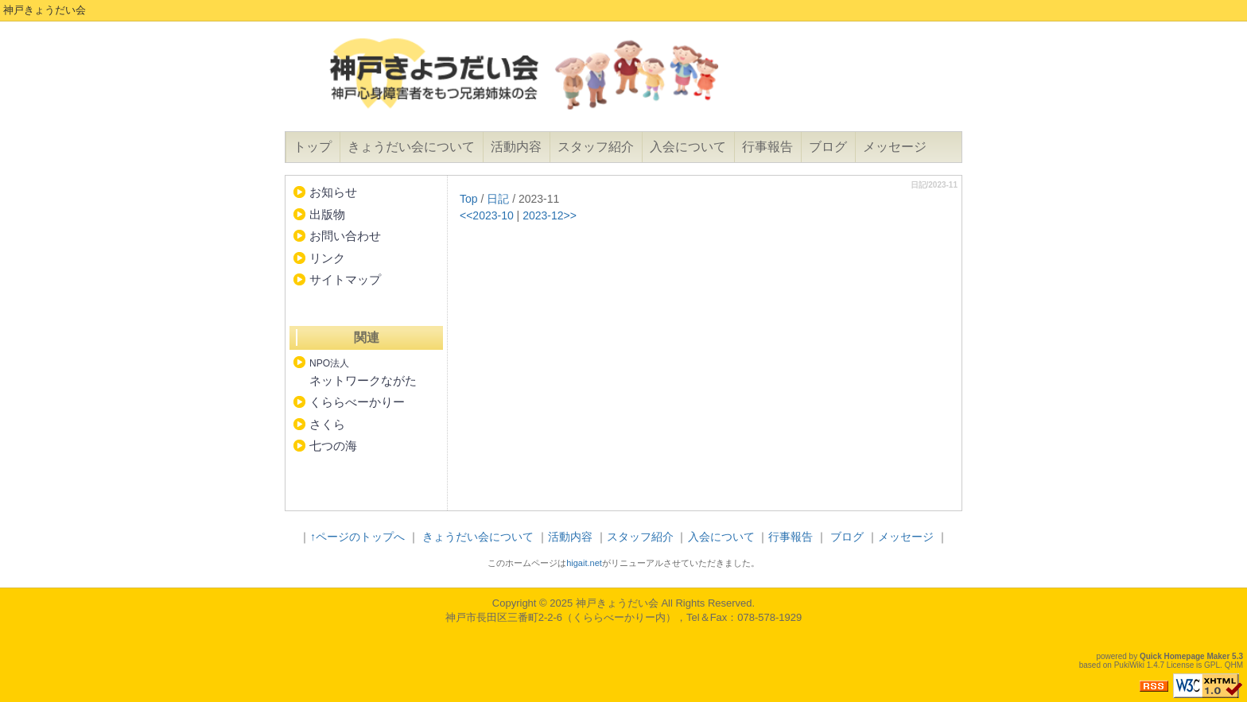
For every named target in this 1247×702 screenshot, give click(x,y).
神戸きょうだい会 (617, 603)
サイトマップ (345, 279)
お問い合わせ (345, 235)
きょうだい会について (411, 146)
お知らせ (333, 192)
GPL (1212, 665)
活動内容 (516, 146)
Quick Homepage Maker (1185, 656)
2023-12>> (549, 215)
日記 (498, 198)
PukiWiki (1129, 665)
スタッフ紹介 (595, 146)
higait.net (584, 563)
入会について (688, 146)
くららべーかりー (357, 402)
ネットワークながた (363, 372)
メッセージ (895, 146)
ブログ (828, 146)
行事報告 (767, 146)
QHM (1234, 665)
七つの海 (333, 445)
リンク (327, 258)
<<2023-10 (487, 215)
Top (469, 198)
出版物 (327, 214)
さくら (327, 424)
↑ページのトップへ (357, 536)
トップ (312, 146)
